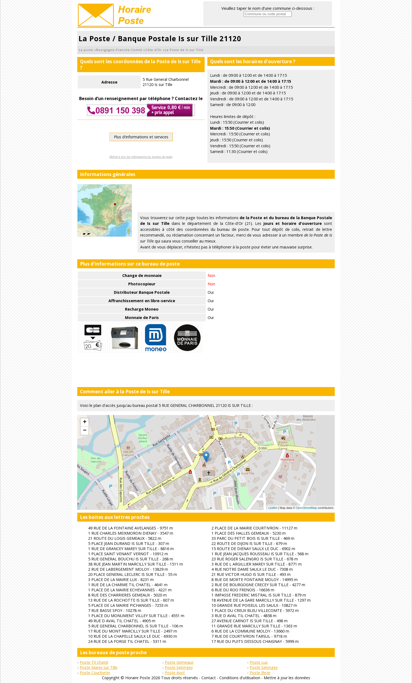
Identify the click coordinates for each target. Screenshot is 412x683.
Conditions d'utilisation (239, 677)
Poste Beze (260, 672)
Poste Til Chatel (94, 662)
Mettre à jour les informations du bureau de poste (141, 157)
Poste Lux (259, 662)
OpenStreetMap (306, 507)
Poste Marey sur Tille (98, 667)
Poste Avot (175, 672)
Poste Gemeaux (179, 662)
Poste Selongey (179, 667)
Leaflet (272, 507)
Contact (208, 677)
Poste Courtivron (95, 672)
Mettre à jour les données (287, 677)
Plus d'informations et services (141, 136)
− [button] (84, 431)
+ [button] (84, 422)
